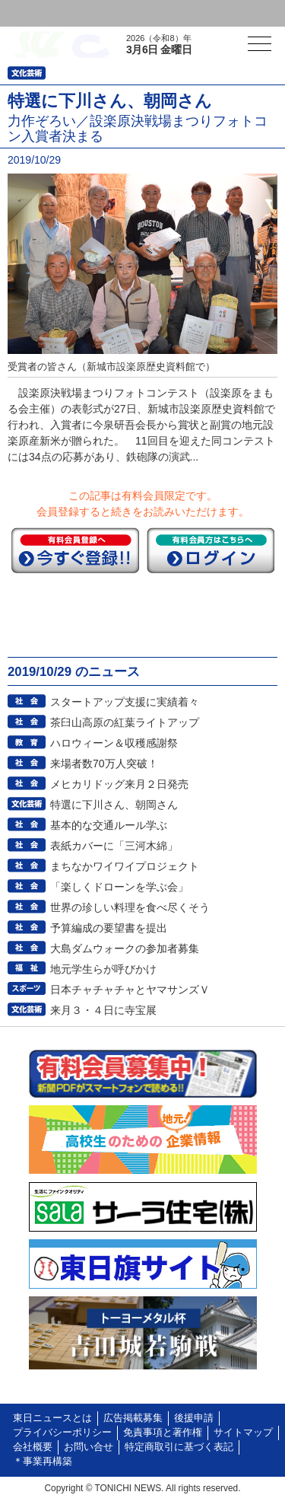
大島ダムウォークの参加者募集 (124, 948)
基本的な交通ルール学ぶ (108, 825)
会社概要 (32, 1447)
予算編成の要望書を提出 (108, 928)
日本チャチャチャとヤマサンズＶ (130, 989)
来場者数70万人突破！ (104, 763)
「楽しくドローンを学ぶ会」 (119, 887)
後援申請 (194, 1418)
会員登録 (117, 13)
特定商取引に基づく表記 (179, 1447)
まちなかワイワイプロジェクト (124, 866)
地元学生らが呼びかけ (103, 969)
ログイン (42, 13)
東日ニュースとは (52, 1418)
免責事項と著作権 (162, 1432)
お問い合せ (88, 1447)
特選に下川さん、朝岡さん (114, 805)
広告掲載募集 (133, 1418)
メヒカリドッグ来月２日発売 (119, 784)
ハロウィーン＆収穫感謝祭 (114, 743)
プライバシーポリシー (62, 1432)
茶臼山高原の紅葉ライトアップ (124, 722)
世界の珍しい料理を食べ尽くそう (130, 907)
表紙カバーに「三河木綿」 (114, 846)
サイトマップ (243, 1432)
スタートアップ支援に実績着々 (124, 702)
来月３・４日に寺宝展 (103, 1010)
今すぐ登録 (75, 550)
